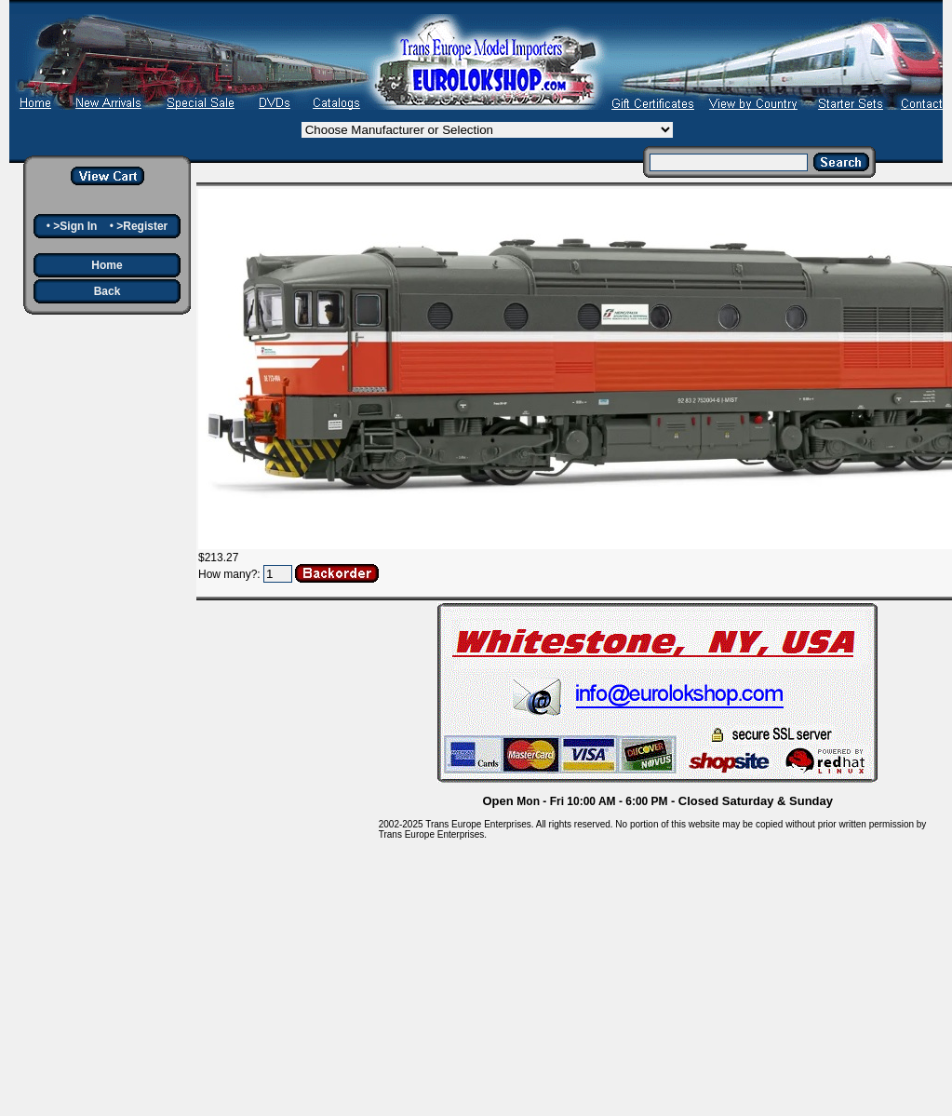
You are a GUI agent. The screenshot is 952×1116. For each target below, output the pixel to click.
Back (107, 291)
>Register (142, 226)
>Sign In (75, 226)
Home (106, 265)
